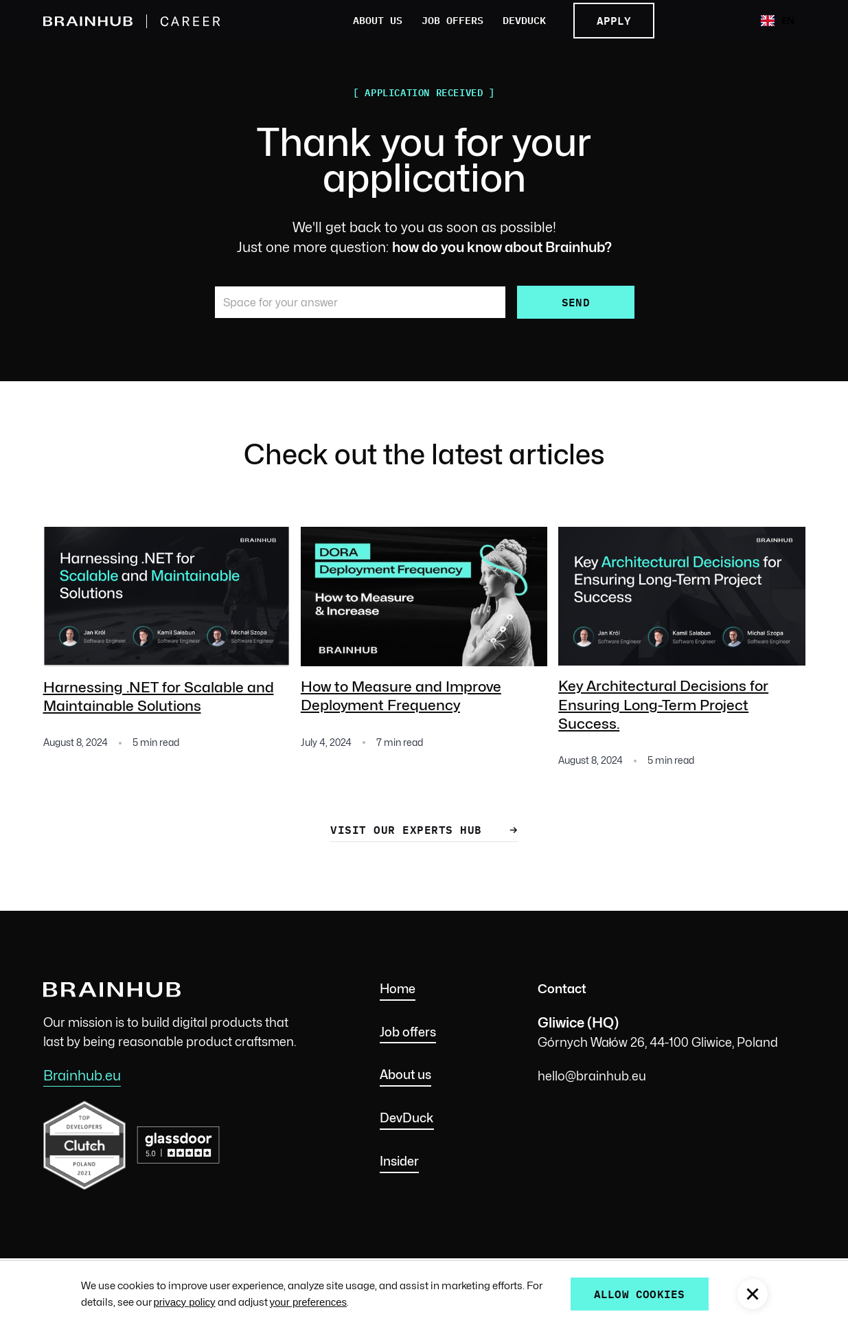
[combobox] (777, 20)
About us (377, 21)
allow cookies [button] (639, 1293)
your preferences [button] (308, 1302)
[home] (142, 21)
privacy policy (185, 1302)
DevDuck (524, 21)
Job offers (452, 21)
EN (777, 20)
